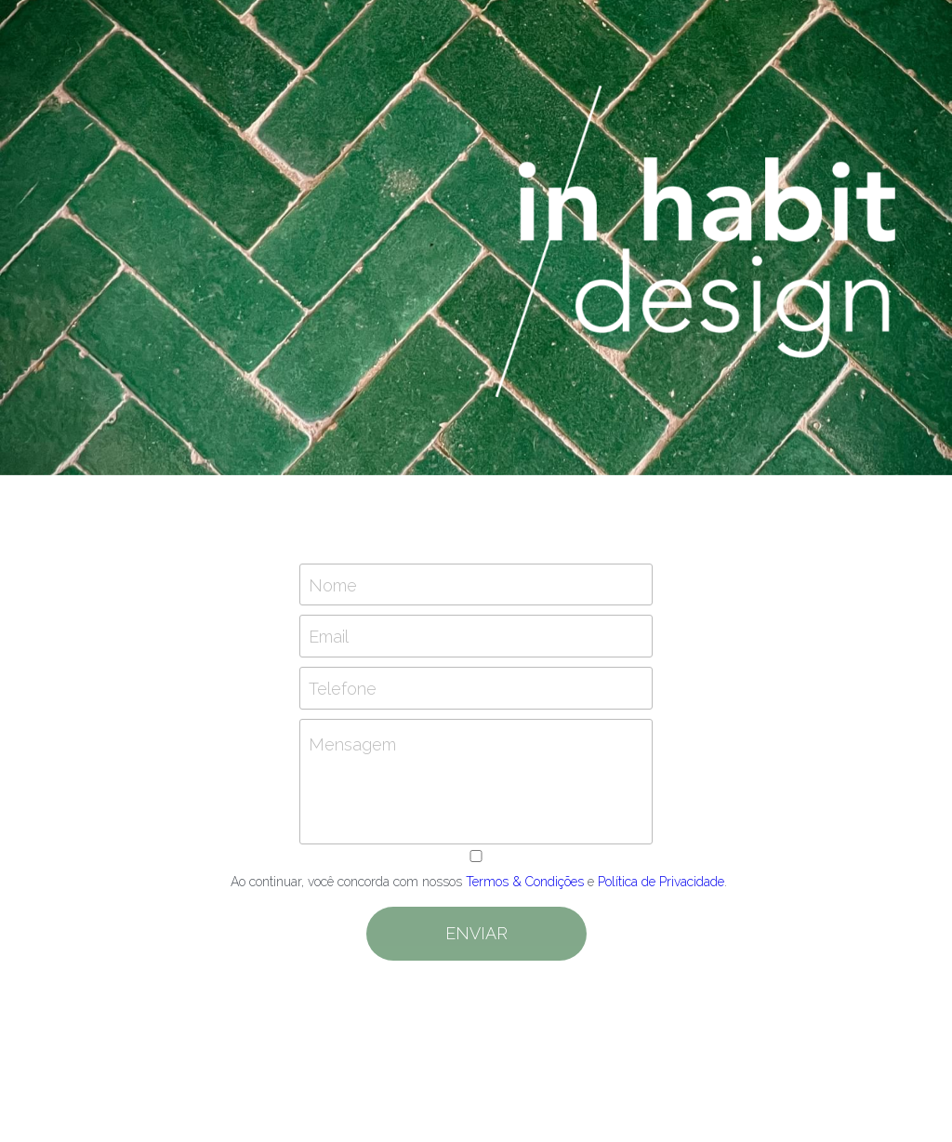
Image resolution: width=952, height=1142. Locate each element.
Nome (333, 584)
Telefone (343, 687)
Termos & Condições (525, 881)
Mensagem (352, 744)
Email (329, 636)
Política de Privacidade (661, 881)
